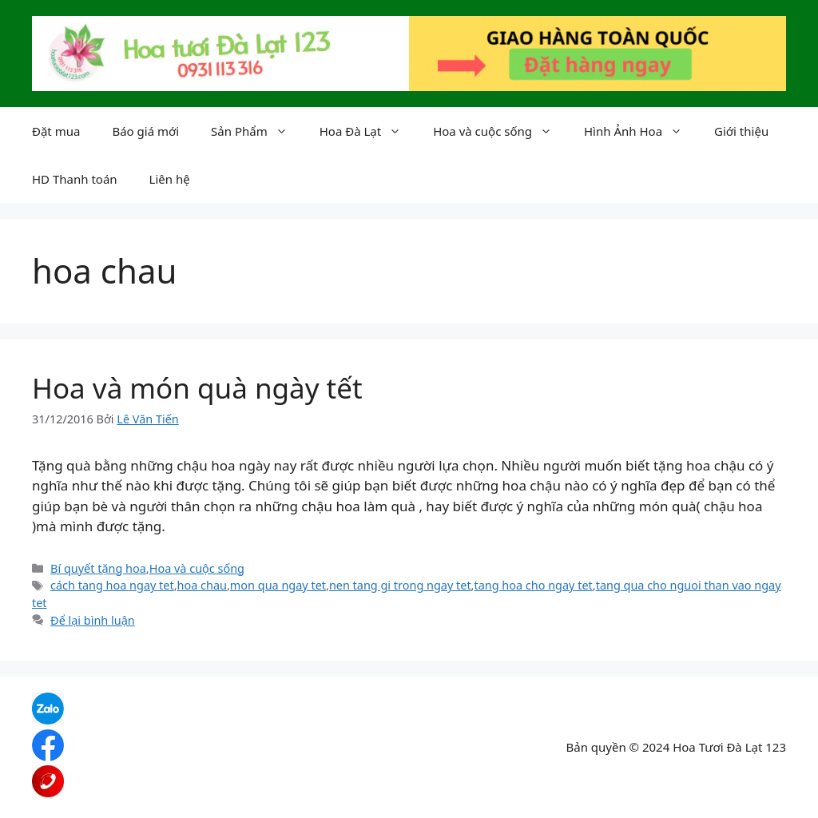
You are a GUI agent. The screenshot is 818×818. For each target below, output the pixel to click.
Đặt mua (56, 131)
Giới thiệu (741, 131)
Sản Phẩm (257, 131)
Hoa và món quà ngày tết (197, 388)
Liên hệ (169, 179)
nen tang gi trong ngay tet (400, 585)
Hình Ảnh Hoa (641, 131)
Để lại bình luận (92, 620)
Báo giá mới (145, 131)
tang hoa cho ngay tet (533, 585)
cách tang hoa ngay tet (112, 585)
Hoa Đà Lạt (368, 131)
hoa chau (202, 585)
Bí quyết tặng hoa (98, 568)
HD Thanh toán (74, 179)
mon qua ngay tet (278, 585)
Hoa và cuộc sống (500, 131)
